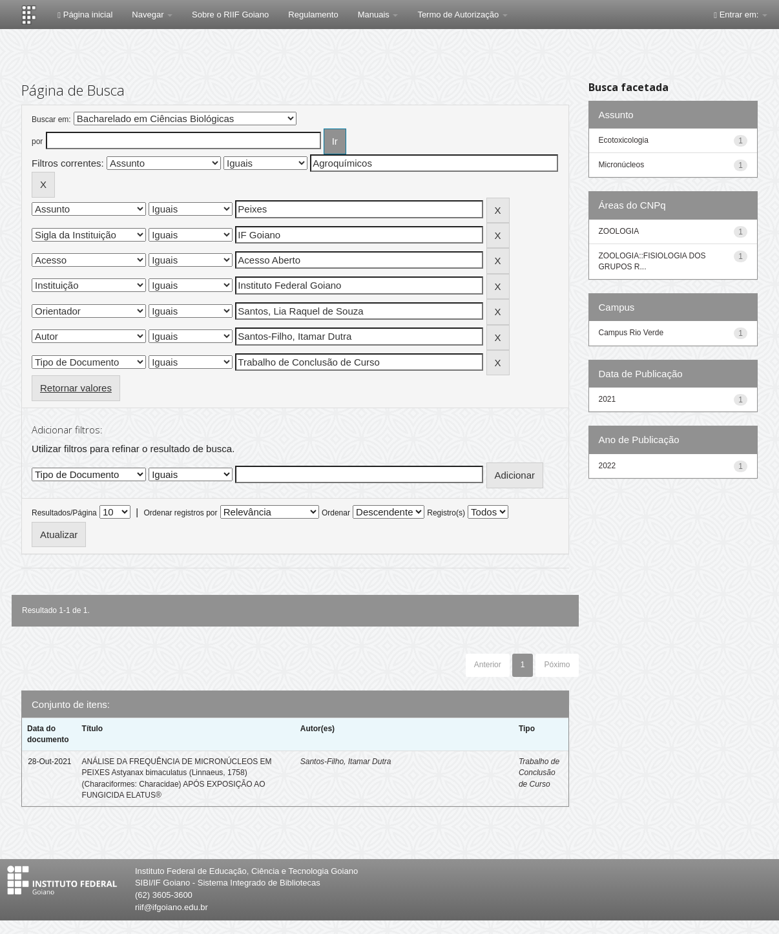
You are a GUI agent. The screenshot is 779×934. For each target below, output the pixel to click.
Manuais (378, 14)
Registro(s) (446, 512)
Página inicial (84, 14)
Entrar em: (740, 14)
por (37, 141)
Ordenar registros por (180, 512)
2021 (607, 399)
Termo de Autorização (462, 14)
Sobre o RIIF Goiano (230, 14)
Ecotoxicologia (624, 140)
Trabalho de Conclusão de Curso (539, 772)
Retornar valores (76, 387)
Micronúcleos (622, 164)
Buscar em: (51, 119)
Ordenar (336, 512)
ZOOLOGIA (619, 231)
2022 (607, 465)
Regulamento (313, 14)
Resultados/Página (64, 512)
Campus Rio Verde (631, 332)
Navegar (152, 14)
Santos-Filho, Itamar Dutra (345, 761)
